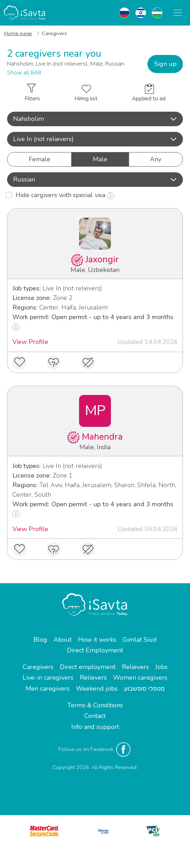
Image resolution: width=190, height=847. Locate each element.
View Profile (30, 342)
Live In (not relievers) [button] (95, 139)
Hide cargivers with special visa (65, 195)
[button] (95, 119)
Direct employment (88, 667)
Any (155, 159)
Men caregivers (47, 688)
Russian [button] (95, 179)
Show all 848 (24, 73)
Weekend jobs (97, 688)
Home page (18, 33)
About (63, 639)
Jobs (161, 667)
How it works (97, 639)
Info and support (95, 727)
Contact (95, 716)
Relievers (135, 667)
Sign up (165, 64)
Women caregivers (140, 677)
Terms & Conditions (95, 705)
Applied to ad (149, 93)
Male (100, 159)
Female (39, 159)
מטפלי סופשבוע (144, 688)
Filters (32, 93)
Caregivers (38, 667)
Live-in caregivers (48, 677)
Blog (40, 639)
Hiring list (85, 93)
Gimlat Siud (140, 639)
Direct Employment (95, 650)
